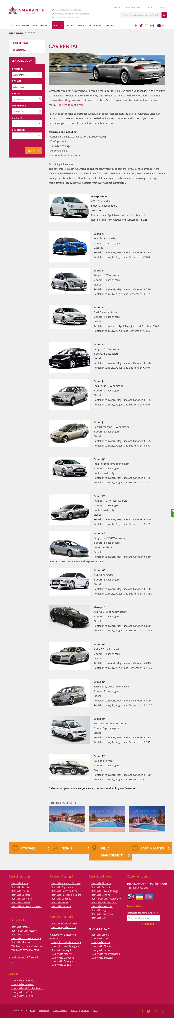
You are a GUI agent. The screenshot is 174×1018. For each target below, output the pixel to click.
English (160, 25)
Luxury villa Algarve (61, 953)
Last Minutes (148, 848)
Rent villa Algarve (20, 926)
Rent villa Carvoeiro (101, 887)
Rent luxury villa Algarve (24, 930)
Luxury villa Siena (100, 950)
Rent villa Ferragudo (102, 914)
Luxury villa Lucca (100, 942)
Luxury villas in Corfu (22, 995)
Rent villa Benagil (100, 894)
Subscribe (148, 924)
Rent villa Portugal (61, 950)
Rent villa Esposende (62, 887)
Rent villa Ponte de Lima (64, 891)
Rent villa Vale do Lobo (104, 902)
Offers (69, 25)
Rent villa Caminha (61, 898)
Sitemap (85, 1010)
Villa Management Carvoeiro (26, 946)
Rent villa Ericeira (20, 891)
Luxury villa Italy (99, 938)
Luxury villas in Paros (22, 984)
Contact (162, 7)
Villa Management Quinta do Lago (24, 959)
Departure (19, 105)
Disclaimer (44, 1010)
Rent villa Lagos (99, 910)
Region (16, 81)
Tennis (62, 848)
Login (117, 7)
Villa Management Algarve (25, 949)
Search (33, 150)
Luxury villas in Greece (23, 980)
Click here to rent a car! (69, 104)
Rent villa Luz (98, 917)
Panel (32, 1010)
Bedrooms (18, 129)
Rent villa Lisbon (20, 934)
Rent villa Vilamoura (101, 906)
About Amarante (133, 7)
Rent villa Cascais (20, 894)
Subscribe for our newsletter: (143, 912)
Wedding (19, 49)
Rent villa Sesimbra (21, 898)
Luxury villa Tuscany (102, 957)
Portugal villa (41, 25)
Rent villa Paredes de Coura (66, 894)
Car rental (20, 42)
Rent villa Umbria (100, 934)
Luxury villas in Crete (22, 992)
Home (11, 33)
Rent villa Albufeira (101, 883)
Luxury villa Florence (102, 946)
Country (17, 69)
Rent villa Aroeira (20, 887)
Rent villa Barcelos (61, 906)
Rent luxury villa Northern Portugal (62, 936)
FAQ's (149, 7)
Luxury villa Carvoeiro (62, 957)
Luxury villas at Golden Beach (27, 988)
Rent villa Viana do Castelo (65, 883)
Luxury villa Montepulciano (105, 953)
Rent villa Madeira (20, 942)
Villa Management (108, 851)
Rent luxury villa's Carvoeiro (106, 898)
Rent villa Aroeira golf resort (26, 906)
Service (58, 25)
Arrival (17, 93)
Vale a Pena (95, 25)
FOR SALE (24, 848)
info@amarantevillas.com (147, 884)
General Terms (60, 1010)
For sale (109, 25)
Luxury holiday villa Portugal (66, 942)
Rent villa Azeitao (20, 902)
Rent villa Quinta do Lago (104, 891)
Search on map (20, 145)
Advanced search (21, 142)
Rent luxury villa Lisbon (63, 927)
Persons (17, 117)
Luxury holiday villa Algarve (65, 946)
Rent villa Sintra (19, 883)
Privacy (74, 1010)
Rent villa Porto (59, 902)
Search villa (23, 25)
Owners (81, 25)
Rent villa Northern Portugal (26, 938)
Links (95, 1010)
